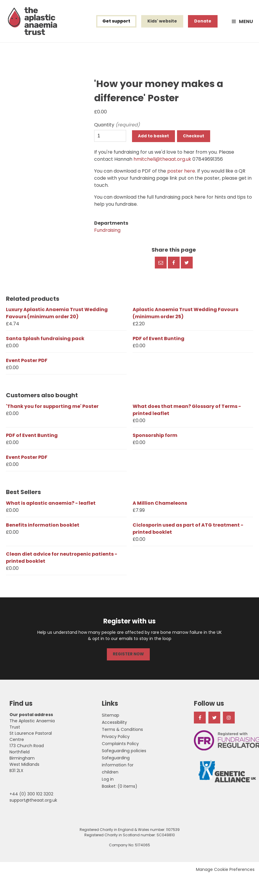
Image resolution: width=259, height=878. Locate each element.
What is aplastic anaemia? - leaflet (51, 504)
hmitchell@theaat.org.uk (162, 160)
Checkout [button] (196, 138)
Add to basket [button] (154, 138)
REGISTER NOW (128, 655)
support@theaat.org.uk (33, 801)
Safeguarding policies (124, 752)
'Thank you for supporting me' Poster (52, 407)
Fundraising (107, 231)
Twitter (187, 264)
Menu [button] (246, 22)
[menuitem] (119, 787)
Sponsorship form (155, 436)
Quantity (110, 126)
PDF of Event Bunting (158, 340)
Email (161, 264)
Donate (202, 22)
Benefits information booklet (42, 526)
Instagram (229, 718)
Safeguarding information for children (117, 766)
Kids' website (162, 22)
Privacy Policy (116, 737)
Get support (116, 22)
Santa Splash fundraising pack (45, 340)
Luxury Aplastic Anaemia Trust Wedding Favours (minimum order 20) (57, 314)
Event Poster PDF (26, 361)
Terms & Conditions (122, 730)
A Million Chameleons (160, 504)
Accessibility (114, 723)
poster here (181, 172)
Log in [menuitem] (108, 780)
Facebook (174, 264)
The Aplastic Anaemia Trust (34, 22)
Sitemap (110, 716)
